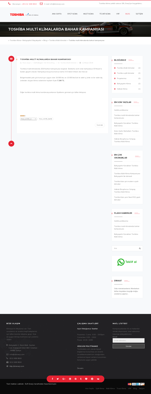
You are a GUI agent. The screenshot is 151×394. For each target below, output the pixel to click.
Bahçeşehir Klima (127, 83)
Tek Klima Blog (49, 63)
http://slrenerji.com (17, 366)
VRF (118, 14)
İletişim (139, 14)
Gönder (129, 346)
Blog (128, 14)
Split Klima (72, 14)
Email (115, 337)
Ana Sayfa (57, 14)
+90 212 (25, 4)
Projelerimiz (127, 78)
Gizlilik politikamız (121, 221)
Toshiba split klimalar (127, 73)
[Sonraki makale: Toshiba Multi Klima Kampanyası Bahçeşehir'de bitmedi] (100, 125)
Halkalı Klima (127, 89)
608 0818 (32, 4)
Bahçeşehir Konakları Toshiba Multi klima (126, 235)
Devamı (80, 368)
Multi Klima (88, 14)
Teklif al (127, 261)
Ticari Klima (105, 14)
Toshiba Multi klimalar (69, 63)
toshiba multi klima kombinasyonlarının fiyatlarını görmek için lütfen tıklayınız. (55, 92)
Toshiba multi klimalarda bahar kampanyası (45, 59)
